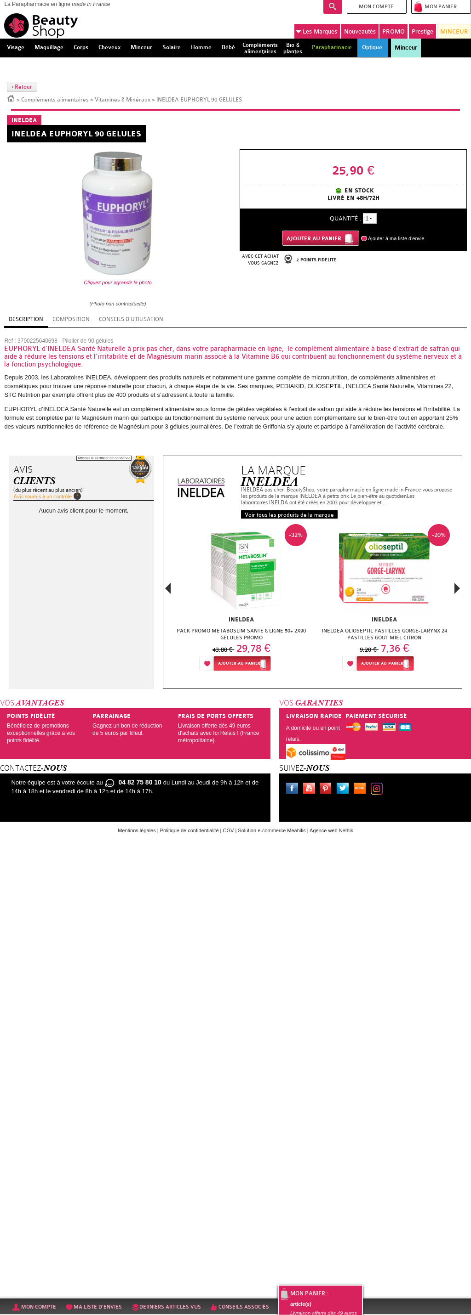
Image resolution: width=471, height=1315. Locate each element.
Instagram (378, 789)
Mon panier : (309, 1293)
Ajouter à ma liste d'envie (396, 238)
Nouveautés (360, 31)
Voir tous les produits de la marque (289, 515)
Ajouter (239, 663)
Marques (316, 31)
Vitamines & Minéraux (122, 99)
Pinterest (327, 789)
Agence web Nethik (331, 830)
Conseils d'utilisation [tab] (131, 319)
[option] (241, 600)
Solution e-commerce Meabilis (271, 830)
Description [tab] (26, 319)
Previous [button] (168, 590)
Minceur (406, 47)
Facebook (294, 789)
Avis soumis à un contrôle (42, 496)
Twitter (344, 789)
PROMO (393, 31)
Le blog (361, 789)
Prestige (422, 31)
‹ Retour (22, 87)
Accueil (11, 98)
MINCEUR (454, 31)
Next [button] (457, 588)
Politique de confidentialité (189, 830)
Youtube (311, 789)
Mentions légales (137, 830)
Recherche (332, 7)
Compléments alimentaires (55, 99)
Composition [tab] (71, 319)
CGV (228, 830)
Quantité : (345, 218)
